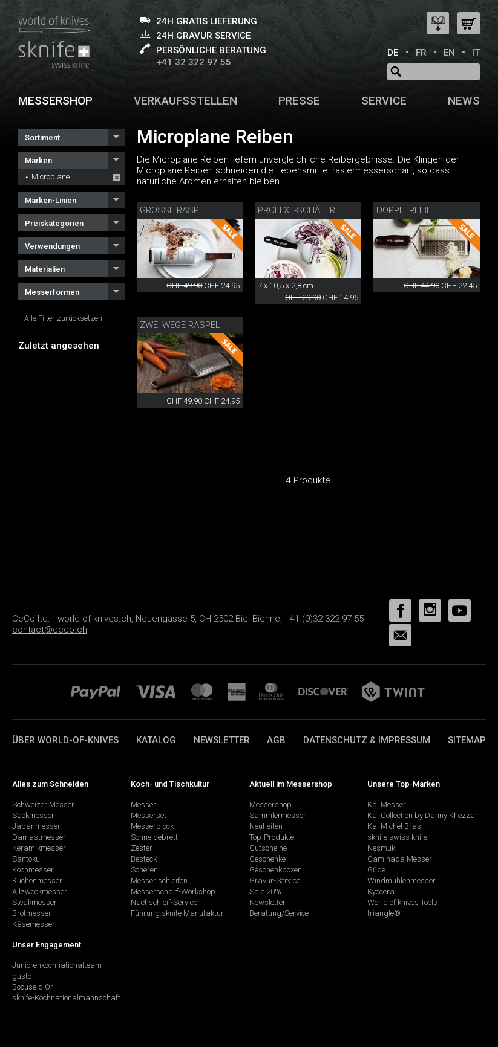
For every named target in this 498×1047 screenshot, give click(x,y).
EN (449, 52)
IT (476, 52)
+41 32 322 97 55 (193, 62)
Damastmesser (39, 837)
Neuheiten (266, 826)
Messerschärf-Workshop (173, 891)
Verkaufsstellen (185, 101)
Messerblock (152, 826)
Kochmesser (33, 869)
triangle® (384, 913)
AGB (276, 740)
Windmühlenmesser (401, 880)
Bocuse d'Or (32, 986)
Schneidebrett (154, 837)
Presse (299, 101)
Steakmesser (34, 902)
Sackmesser (33, 815)
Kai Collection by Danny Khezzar (422, 815)
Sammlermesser (277, 815)
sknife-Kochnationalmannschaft (66, 997)
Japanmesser (36, 826)
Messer (143, 804)
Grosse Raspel (174, 210)
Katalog (156, 740)
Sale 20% (265, 891)
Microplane (50, 176)
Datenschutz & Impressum (366, 740)
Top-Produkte (271, 837)
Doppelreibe (403, 210)
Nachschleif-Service (164, 902)
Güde (376, 869)
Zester (141, 847)
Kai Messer (386, 804)
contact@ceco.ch (49, 629)
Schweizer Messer (43, 804)
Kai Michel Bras (394, 826)
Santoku (26, 858)
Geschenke (267, 858)
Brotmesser (31, 913)
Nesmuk (381, 847)
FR (421, 52)
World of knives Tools (402, 902)
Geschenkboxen (275, 869)
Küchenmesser (37, 880)
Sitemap (467, 740)
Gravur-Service (274, 880)
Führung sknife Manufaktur (177, 913)
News (464, 101)
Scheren (144, 869)
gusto (21, 976)
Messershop (55, 101)
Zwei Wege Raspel (180, 325)
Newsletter (222, 740)
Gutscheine (268, 847)
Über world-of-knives (65, 740)
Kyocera (381, 891)
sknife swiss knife (397, 837)
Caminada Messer (399, 858)
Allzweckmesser (39, 891)
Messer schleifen (159, 880)
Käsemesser (33, 924)
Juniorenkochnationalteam (57, 965)
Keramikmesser (39, 847)
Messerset (148, 815)
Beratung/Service (279, 913)
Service (384, 101)
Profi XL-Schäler (296, 210)
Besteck (144, 858)
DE (392, 52)
